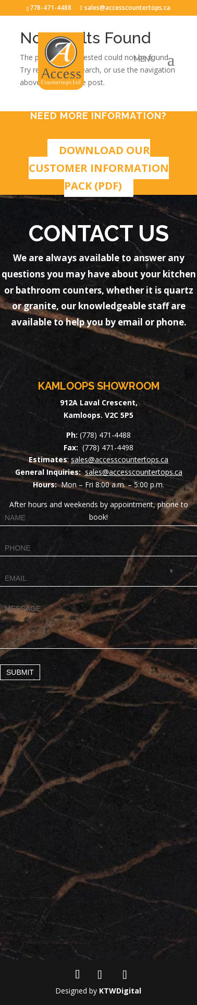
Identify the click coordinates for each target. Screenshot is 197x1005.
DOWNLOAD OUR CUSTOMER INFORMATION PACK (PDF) (99, 168)
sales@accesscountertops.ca (119, 459)
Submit (20, 672)
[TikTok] (124, 974)
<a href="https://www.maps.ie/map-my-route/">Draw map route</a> (98, 829)
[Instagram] (99, 974)
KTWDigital (120, 991)
